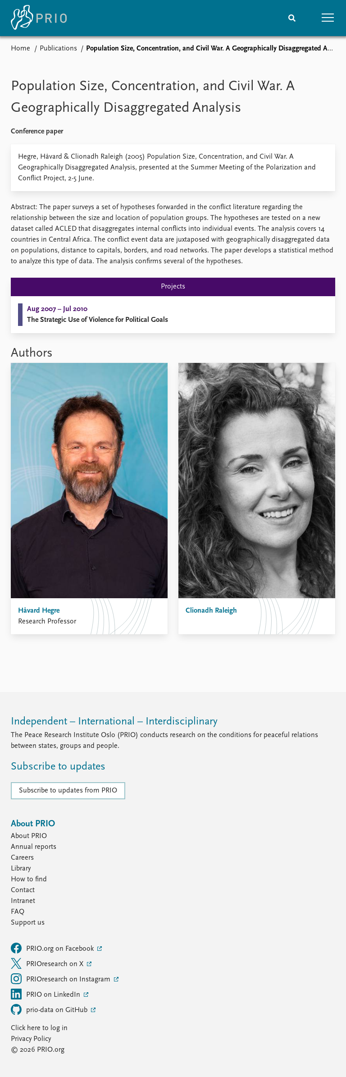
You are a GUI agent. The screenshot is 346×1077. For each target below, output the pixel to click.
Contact (23, 890)
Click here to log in (39, 1028)
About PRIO (29, 836)
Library (21, 868)
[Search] (292, 18)
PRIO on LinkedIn (46, 994)
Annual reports (33, 847)
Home (20, 48)
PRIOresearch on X (48, 963)
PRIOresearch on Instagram (61, 978)
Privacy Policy (31, 1039)
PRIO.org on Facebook (53, 948)
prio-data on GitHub (50, 1009)
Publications (58, 48)
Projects (173, 286)
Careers (22, 858)
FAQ (17, 912)
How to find (29, 879)
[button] (328, 18)
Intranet (23, 901)
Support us (28, 922)
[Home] (39, 18)
